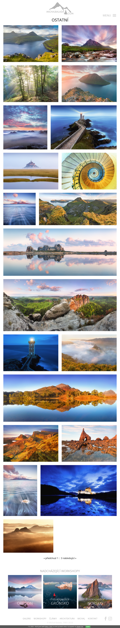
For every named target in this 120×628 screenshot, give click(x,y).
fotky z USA (48, 626)
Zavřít (87, 626)
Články (53, 618)
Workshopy (40, 618)
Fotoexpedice (24, 601)
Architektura (67, 618)
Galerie (27, 618)
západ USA (79, 626)
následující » (69, 558)
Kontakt (92, 618)
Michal (81, 618)
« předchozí (50, 558)
